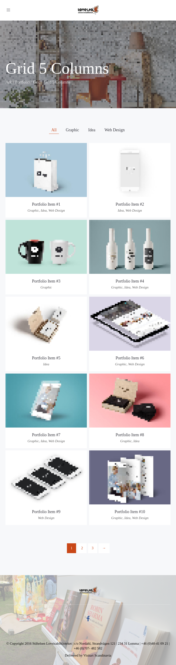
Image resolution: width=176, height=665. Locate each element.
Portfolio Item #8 (130, 435)
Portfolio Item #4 (130, 281)
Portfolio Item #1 (46, 204)
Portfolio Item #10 (130, 511)
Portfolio (22, 82)
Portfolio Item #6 (130, 358)
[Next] (104, 548)
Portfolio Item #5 (46, 358)
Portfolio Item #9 (46, 511)
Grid (37, 82)
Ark (9, 82)
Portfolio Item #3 (46, 281)
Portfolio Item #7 (46, 435)
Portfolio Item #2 (130, 204)
